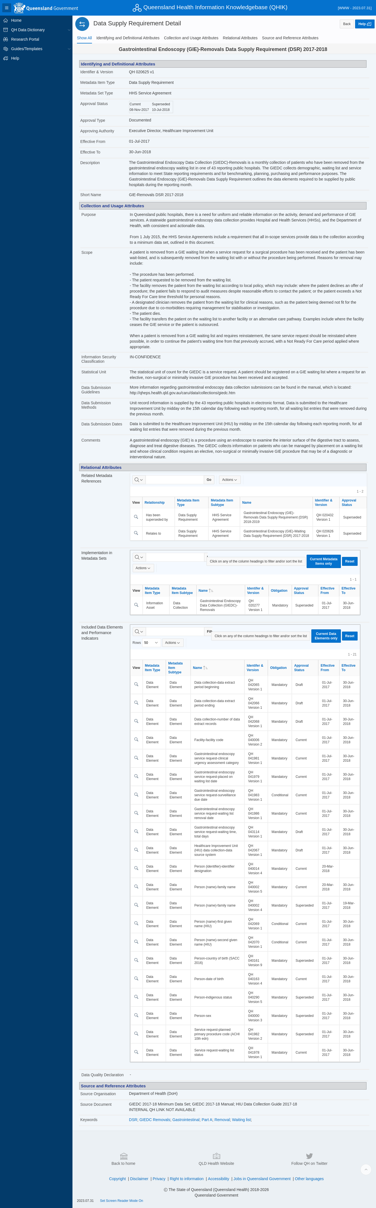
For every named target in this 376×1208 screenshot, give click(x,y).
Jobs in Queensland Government (262, 1179)
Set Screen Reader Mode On (121, 1201)
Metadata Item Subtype (222, 502)
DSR (133, 1119)
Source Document (95, 1104)
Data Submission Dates (101, 424)
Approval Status (94, 103)
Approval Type (92, 120)
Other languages (309, 1179)
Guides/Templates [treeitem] (26, 49)
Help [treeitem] (15, 58)
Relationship (155, 503)
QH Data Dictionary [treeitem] (28, 30)
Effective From (92, 141)
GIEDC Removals (154, 1119)
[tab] (84, 37)
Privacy (159, 1179)
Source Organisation (98, 1094)
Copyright (117, 1179)
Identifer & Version (255, 590)
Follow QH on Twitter (309, 1159)
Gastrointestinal (185, 1119)
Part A (207, 1119)
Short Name (90, 195)
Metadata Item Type (97, 82)
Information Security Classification (98, 359)
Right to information (186, 1179)
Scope (87, 252)
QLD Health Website (216, 1159)
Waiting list (241, 1119)
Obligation (279, 591)
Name (246, 503)
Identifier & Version (96, 72)
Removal (222, 1119)
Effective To (90, 152)
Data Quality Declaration (102, 1075)
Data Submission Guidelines (96, 389)
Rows (137, 643)
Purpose (88, 214)
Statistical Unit (93, 372)
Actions (229, 480)
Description (90, 162)
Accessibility (218, 1179)
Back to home (123, 1159)
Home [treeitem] (16, 20)
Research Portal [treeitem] (25, 39)
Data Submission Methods (96, 405)
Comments (90, 440)
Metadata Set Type (96, 93)
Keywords (88, 1119)
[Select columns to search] (139, 479)
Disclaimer (139, 1179)
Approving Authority (97, 131)
